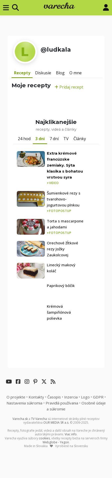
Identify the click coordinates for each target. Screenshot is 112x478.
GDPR (98, 396)
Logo (85, 396)
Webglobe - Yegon (56, 442)
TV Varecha (39, 419)
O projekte (16, 396)
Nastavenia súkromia (24, 402)
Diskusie (43, 73)
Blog (60, 73)
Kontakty (36, 396)
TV (66, 138)
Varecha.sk (20, 419)
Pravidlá (62, 402)
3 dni (40, 138)
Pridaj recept (69, 87)
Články (79, 138)
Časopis (54, 396)
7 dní (54, 138)
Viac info (71, 434)
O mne (75, 73)
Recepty (22, 73)
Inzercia (71, 396)
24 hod (24, 138)
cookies (44, 438)
